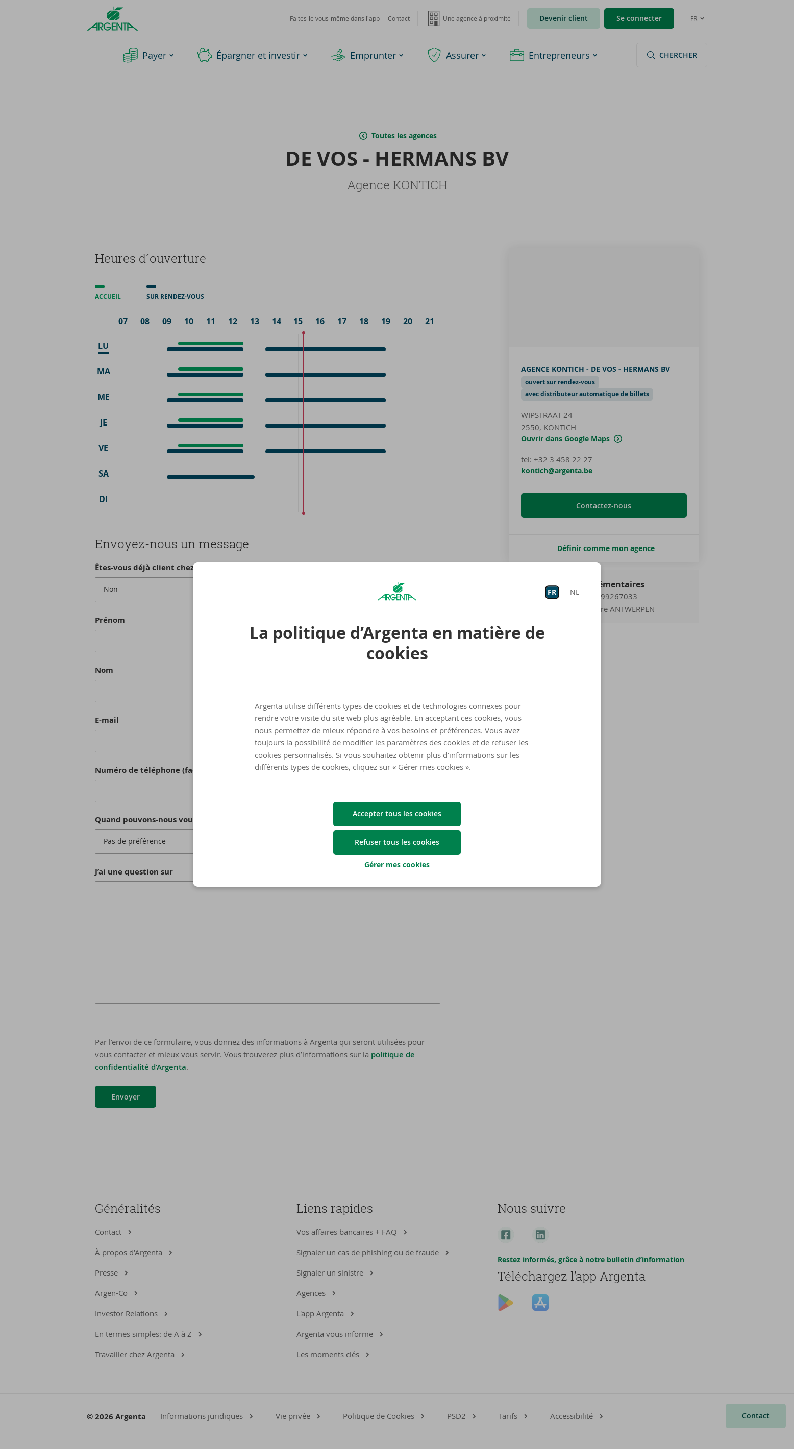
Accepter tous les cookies (397, 813)
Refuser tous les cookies (397, 842)
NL (574, 592)
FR (552, 592)
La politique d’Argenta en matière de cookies (397, 642)
